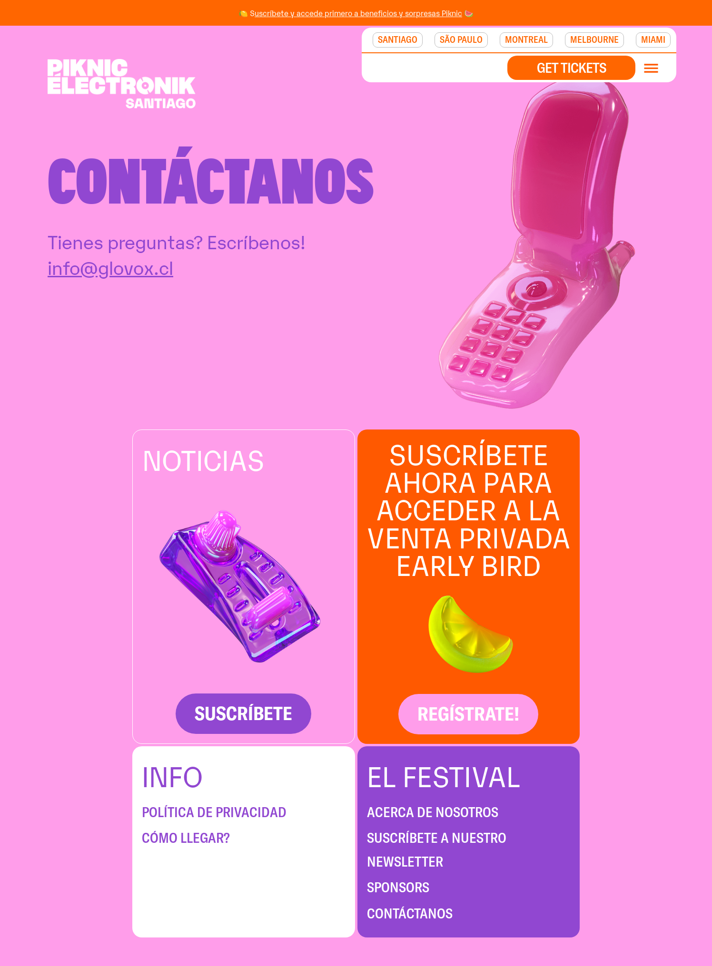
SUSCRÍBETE (243, 713)
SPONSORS (398, 887)
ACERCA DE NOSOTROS (432, 812)
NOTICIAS (203, 458)
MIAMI (653, 39)
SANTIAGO (397, 39)
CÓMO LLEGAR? (186, 838)
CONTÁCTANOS (410, 913)
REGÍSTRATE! (468, 713)
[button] (655, 67)
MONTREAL (526, 39)
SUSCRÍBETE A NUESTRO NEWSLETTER (436, 849)
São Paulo (461, 39)
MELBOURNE (594, 39)
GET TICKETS (571, 68)
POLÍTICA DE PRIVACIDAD (214, 812)
